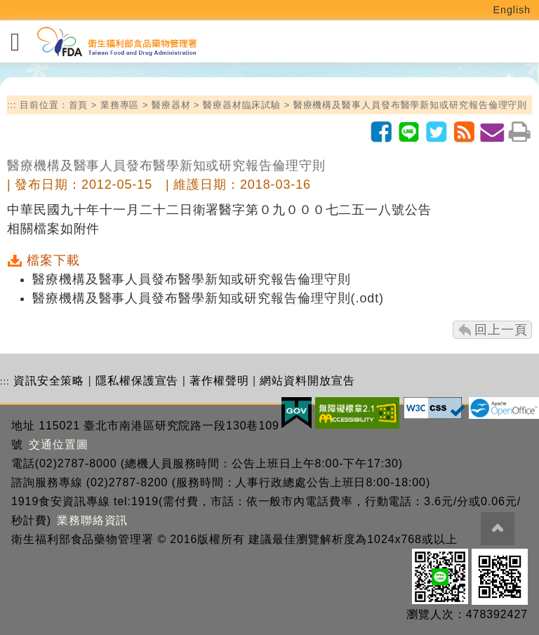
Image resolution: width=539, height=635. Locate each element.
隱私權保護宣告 (136, 381)
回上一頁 (501, 330)
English (512, 9)
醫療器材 (171, 105)
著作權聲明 (219, 381)
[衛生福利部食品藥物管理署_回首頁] (116, 42)
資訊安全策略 (48, 381)
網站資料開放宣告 (307, 381)
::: (12, 105)
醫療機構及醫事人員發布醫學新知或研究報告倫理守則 (410, 105)
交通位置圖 (58, 444)
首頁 (78, 105)
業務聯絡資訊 (92, 520)
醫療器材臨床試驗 (242, 105)
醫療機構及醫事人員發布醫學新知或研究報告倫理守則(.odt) (208, 298)
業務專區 (120, 105)
